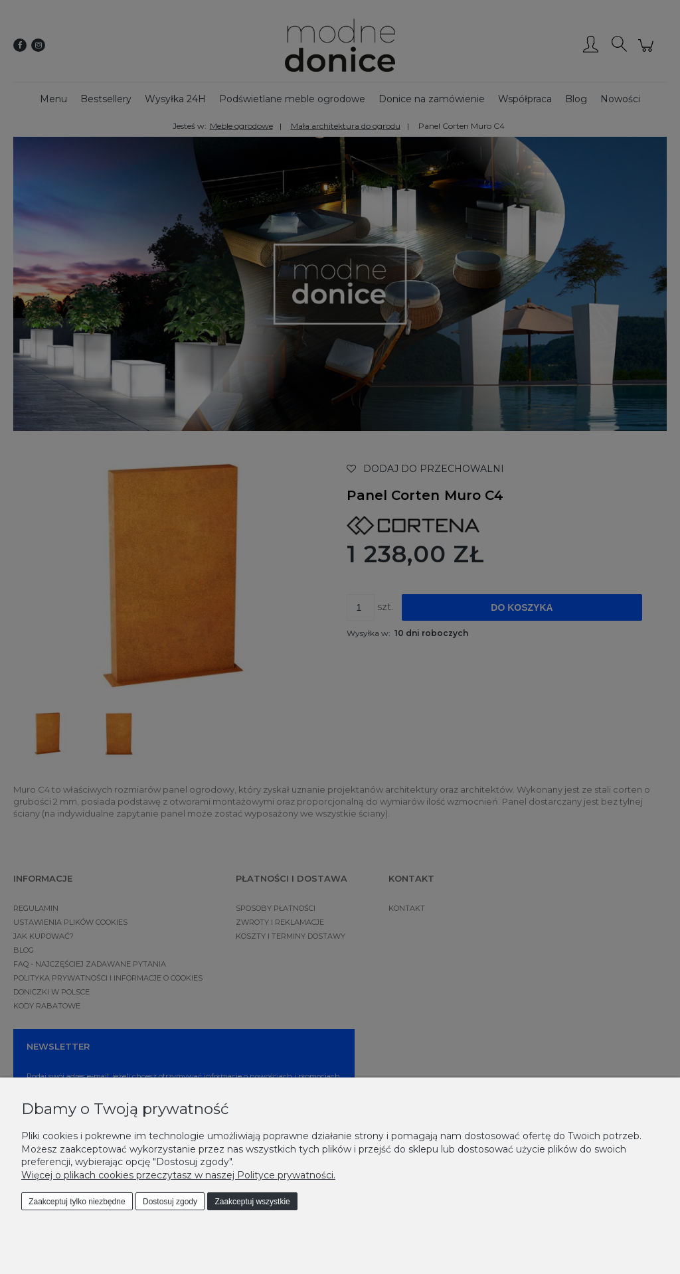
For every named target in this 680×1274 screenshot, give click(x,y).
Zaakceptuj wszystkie (252, 1201)
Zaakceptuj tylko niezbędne (77, 1201)
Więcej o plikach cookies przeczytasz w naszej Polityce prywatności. (178, 1175)
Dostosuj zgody (170, 1201)
